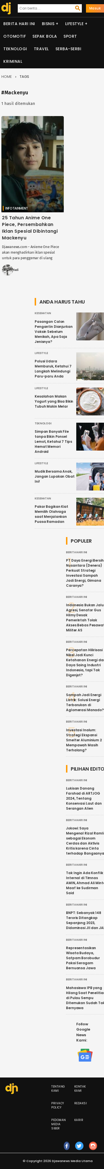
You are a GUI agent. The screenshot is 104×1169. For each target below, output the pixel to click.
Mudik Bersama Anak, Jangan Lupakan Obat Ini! (55, 476)
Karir (78, 1120)
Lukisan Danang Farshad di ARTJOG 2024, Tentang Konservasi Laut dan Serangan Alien (84, 798)
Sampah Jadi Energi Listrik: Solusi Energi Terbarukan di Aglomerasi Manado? (85, 702)
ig (93, 1148)
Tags (24, 76)
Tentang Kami (58, 1088)
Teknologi (15, 49)
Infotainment (16, 208)
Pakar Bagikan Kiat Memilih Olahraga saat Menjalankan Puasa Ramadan (51, 514)
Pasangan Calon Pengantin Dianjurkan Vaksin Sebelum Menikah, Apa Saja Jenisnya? (54, 331)
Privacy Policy (57, 1105)
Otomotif (14, 36)
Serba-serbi (68, 49)
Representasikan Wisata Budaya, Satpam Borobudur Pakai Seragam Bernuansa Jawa (83, 958)
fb (66, 1148)
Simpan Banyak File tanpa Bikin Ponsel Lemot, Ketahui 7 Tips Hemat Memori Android (53, 441)
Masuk (95, 8)
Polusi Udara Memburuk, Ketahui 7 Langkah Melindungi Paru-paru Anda (53, 369)
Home (6, 76)
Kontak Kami (80, 1088)
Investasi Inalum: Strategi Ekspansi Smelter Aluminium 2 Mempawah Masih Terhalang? (84, 740)
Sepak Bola (44, 36)
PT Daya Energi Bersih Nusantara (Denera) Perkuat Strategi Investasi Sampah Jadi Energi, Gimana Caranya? (84, 573)
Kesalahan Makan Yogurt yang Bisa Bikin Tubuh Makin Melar (54, 401)
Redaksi (80, 1103)
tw (79, 1148)
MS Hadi (13, 270)
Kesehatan (43, 313)
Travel (41, 49)
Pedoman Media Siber (58, 1124)
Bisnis (48, 24)
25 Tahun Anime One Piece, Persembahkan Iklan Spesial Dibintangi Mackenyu (30, 228)
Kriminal (12, 61)
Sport (70, 36)
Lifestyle (74, 24)
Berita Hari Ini (19, 24)
